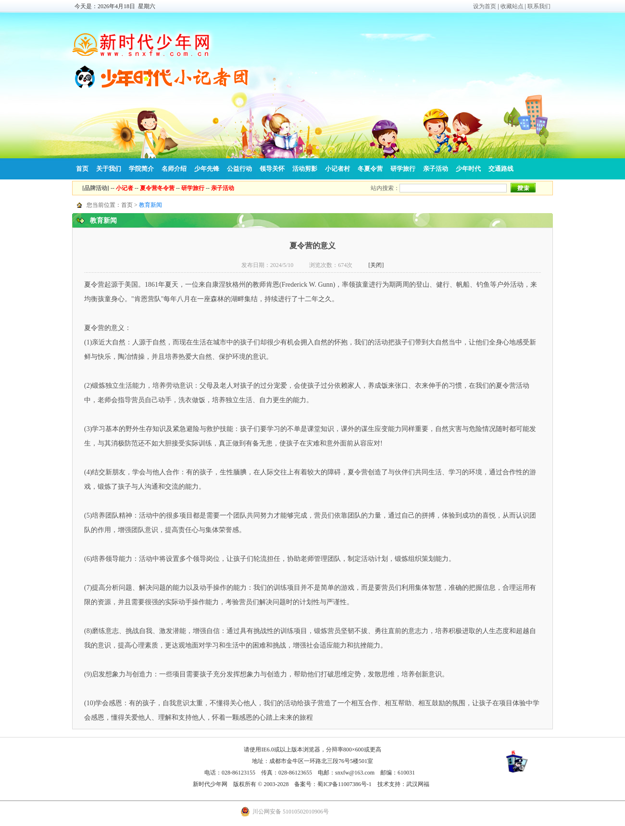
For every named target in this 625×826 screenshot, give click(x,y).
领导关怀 (272, 168)
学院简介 (141, 168)
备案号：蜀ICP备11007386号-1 (332, 784)
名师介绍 (174, 168)
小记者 (124, 188)
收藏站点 (512, 6)
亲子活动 (435, 168)
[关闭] (376, 265)
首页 (82, 168)
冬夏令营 (370, 168)
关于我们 (108, 168)
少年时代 (468, 168)
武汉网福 (417, 784)
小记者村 (337, 168)
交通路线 (500, 168)
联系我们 (538, 6)
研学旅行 (402, 168)
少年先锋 (206, 168)
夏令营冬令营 (157, 188)
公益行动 (239, 168)
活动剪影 (304, 168)
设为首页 (484, 6)
